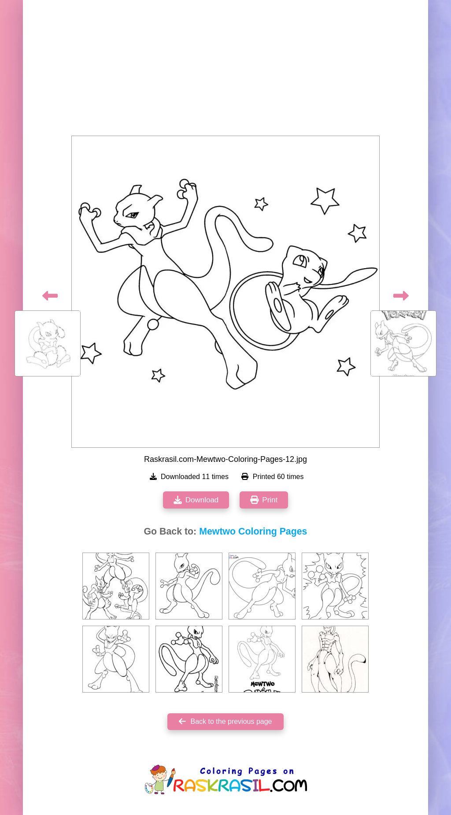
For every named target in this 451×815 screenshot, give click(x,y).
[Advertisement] (225, 70)
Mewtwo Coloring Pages (253, 531)
